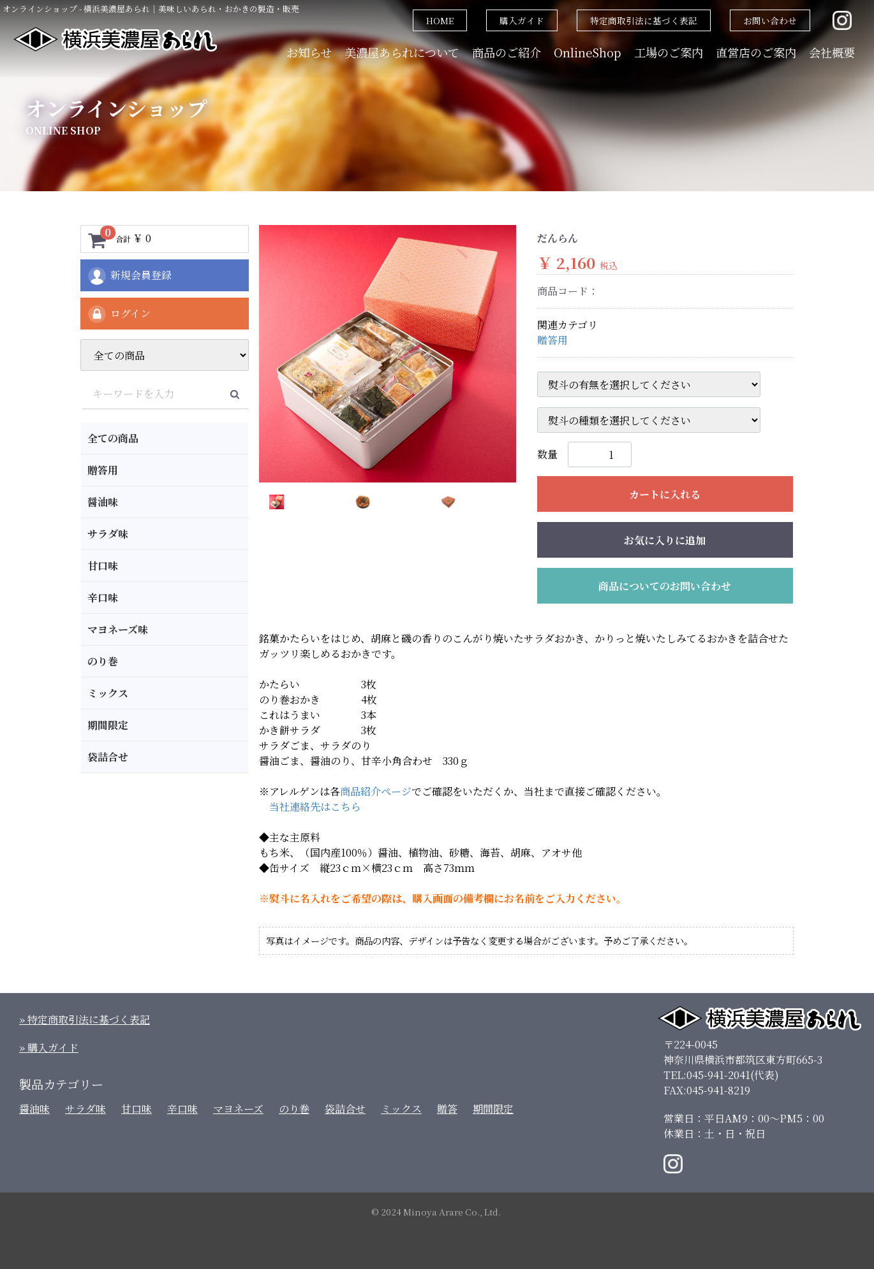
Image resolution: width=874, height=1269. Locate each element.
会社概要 (832, 52)
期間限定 (107, 725)
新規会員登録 (129, 276)
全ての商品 (112, 438)
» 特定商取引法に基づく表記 (84, 1019)
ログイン (119, 314)
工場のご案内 (668, 52)
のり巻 (102, 661)
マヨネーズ (238, 1108)
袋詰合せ (107, 757)
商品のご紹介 (506, 52)
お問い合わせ (770, 20)
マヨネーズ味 (117, 629)
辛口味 (102, 597)
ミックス (107, 693)
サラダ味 (107, 533)
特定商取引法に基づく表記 (643, 20)
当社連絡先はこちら (315, 806)
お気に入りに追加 (665, 540)
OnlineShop (587, 52)
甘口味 (102, 565)
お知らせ (309, 52)
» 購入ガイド (48, 1047)
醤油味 (102, 502)
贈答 (447, 1108)
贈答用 (102, 470)
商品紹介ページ (375, 791)
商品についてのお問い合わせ (664, 586)
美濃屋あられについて (401, 52)
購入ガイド (522, 20)
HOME (440, 20)
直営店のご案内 (756, 52)
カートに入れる (664, 494)
